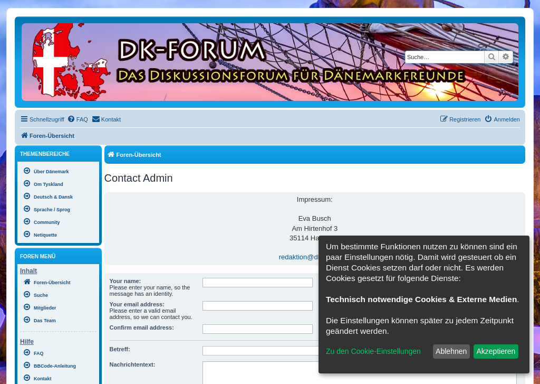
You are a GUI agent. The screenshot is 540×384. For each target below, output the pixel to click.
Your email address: (137, 304)
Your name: (125, 281)
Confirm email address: (142, 327)
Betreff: (120, 349)
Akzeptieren (495, 351)
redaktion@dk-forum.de (315, 257)
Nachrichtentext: (133, 364)
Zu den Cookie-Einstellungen (373, 351)
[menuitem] (77, 119)
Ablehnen (451, 351)
